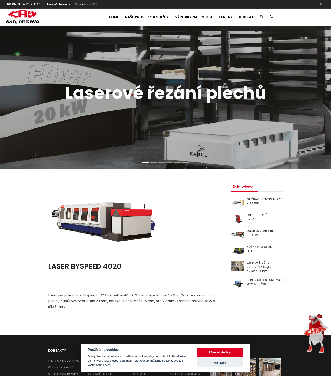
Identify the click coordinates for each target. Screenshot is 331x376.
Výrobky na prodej (193, 17)
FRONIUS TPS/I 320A (257, 217)
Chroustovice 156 (86, 4)
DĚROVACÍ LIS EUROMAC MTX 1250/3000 (265, 282)
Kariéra (225, 17)
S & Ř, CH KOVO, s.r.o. (63, 360)
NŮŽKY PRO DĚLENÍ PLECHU (260, 249)
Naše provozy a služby (147, 17)
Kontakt (247, 17)
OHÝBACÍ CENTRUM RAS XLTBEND (264, 201)
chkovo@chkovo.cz (58, 4)
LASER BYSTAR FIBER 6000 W (261, 233)
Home (114, 17)
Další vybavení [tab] (244, 186)
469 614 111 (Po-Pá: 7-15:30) (24, 4)
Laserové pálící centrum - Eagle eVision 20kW (259, 266)
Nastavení (220, 362)
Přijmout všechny (220, 352)
